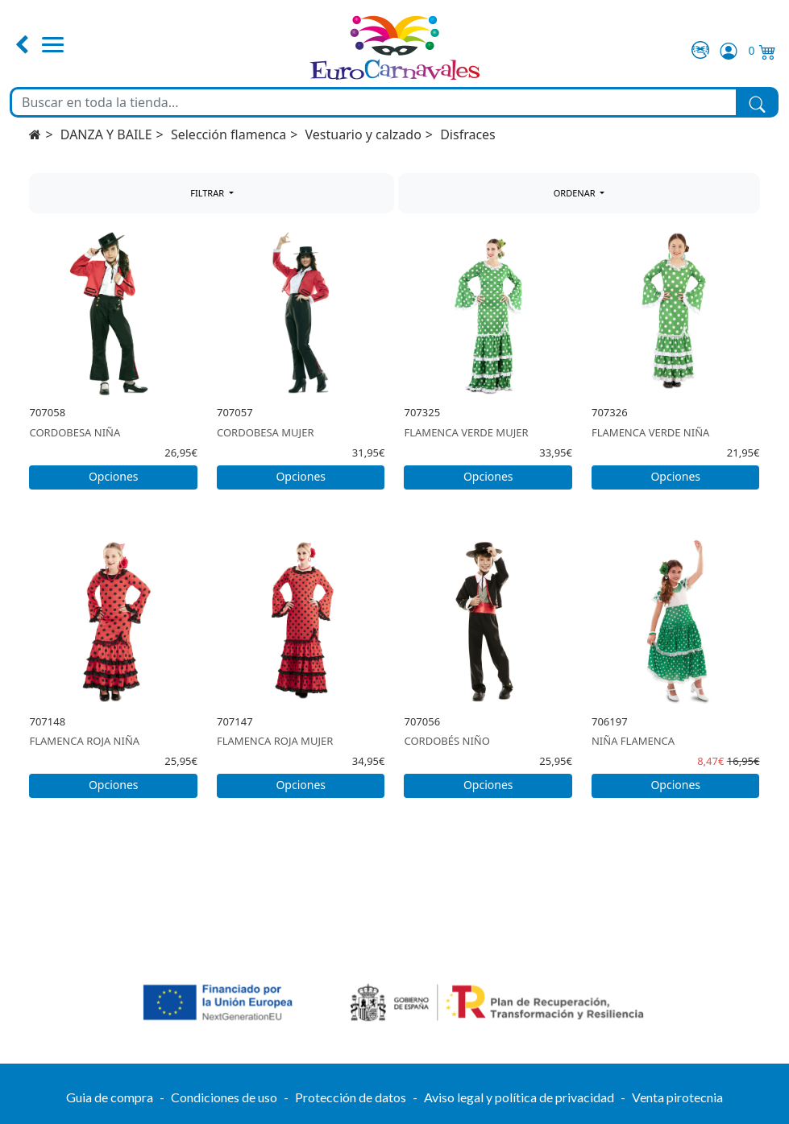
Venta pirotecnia (677, 1097)
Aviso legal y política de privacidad (519, 1097)
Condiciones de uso (224, 1097)
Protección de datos (350, 1097)
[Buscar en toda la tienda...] (374, 102)
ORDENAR (576, 193)
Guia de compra (109, 1097)
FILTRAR (208, 193)
